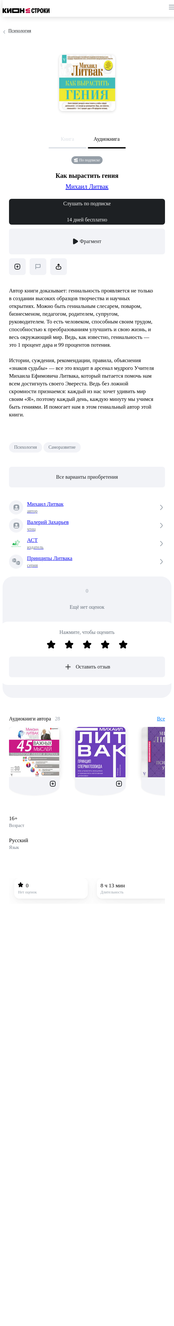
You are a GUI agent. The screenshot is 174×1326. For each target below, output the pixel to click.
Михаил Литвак (87, 186)
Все (161, 718)
